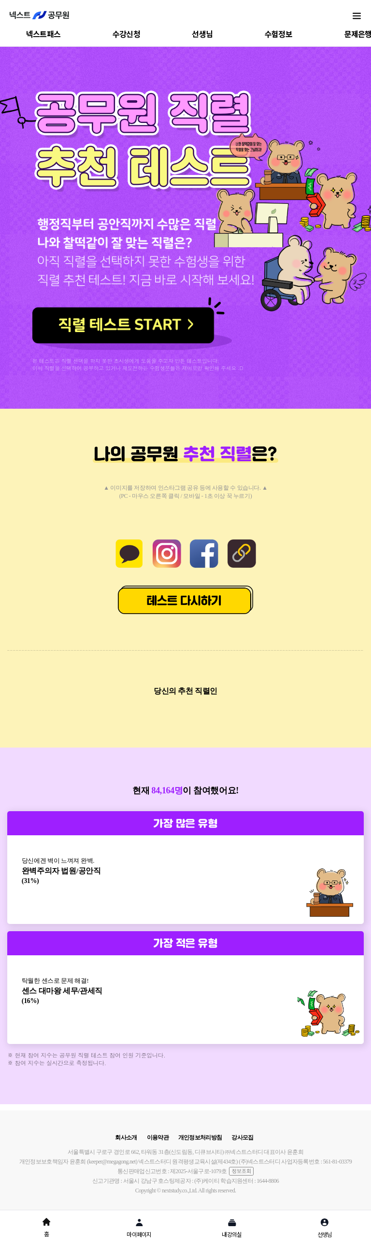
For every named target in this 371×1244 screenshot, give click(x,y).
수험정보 (278, 34)
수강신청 (126, 34)
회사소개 (126, 1137)
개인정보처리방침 (200, 1137)
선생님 (202, 34)
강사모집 (242, 1137)
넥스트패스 (43, 34)
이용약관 (158, 1137)
